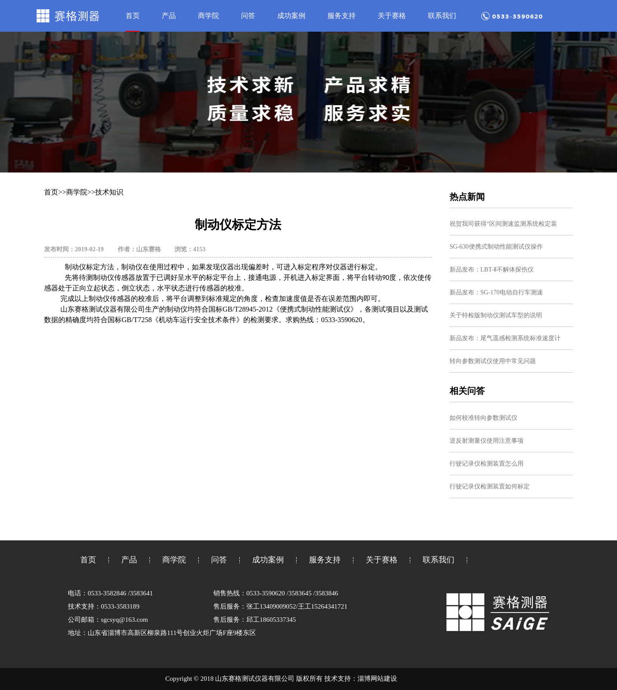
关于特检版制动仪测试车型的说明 (496, 315)
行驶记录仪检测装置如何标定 (490, 486)
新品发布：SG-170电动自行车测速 (496, 292)
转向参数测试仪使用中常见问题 (493, 361)
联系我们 (442, 15)
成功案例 (291, 15)
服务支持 (341, 15)
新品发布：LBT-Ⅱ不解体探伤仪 (492, 269)
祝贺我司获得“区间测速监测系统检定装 (503, 223)
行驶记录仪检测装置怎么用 (487, 463)
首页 (133, 15)
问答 (248, 15)
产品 (169, 15)
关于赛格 (392, 15)
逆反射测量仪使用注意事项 (487, 440)
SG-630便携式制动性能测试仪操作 (496, 246)
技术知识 (109, 192)
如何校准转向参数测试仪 (483, 418)
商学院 (208, 15)
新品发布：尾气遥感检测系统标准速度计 (505, 338)
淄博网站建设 (377, 678)
